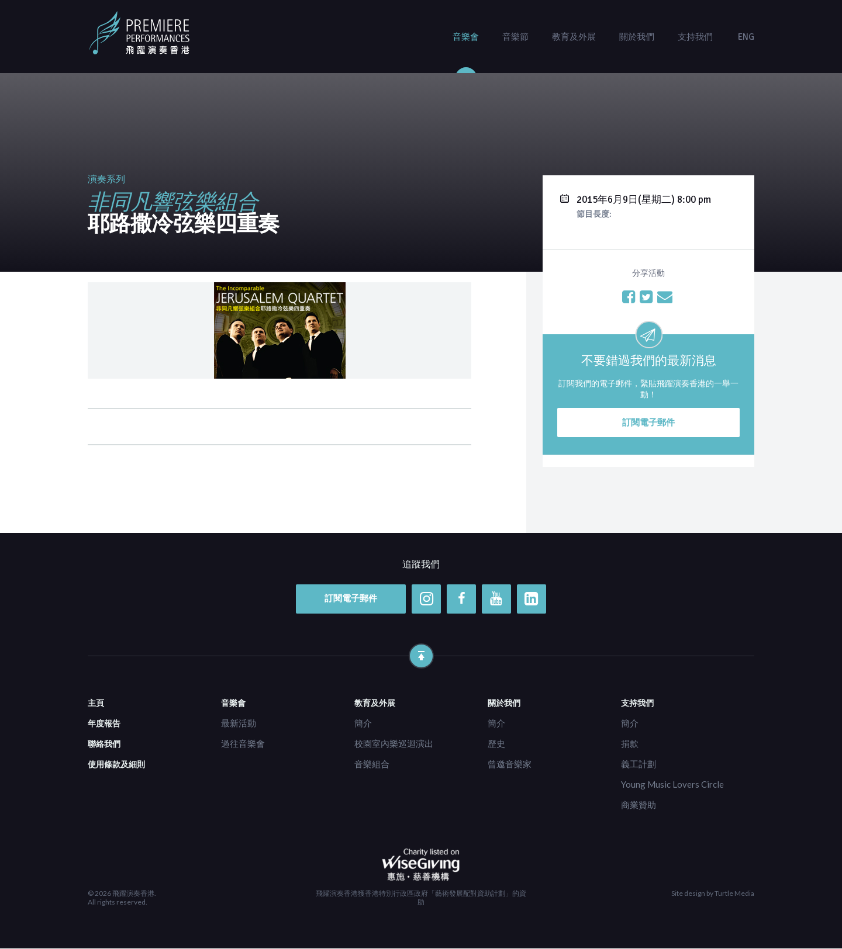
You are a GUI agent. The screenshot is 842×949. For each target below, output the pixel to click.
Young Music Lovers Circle (672, 784)
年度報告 (104, 723)
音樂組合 (371, 763)
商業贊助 (638, 804)
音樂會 (466, 37)
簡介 (363, 723)
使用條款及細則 (116, 764)
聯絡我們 (104, 744)
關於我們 (636, 37)
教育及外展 (574, 37)
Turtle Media (734, 893)
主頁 (96, 703)
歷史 (496, 743)
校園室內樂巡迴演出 (393, 743)
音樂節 (515, 37)
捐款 (630, 743)
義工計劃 (638, 763)
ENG (746, 37)
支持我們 (695, 37)
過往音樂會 (243, 743)
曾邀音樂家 (510, 763)
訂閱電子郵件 (648, 422)
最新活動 (238, 723)
